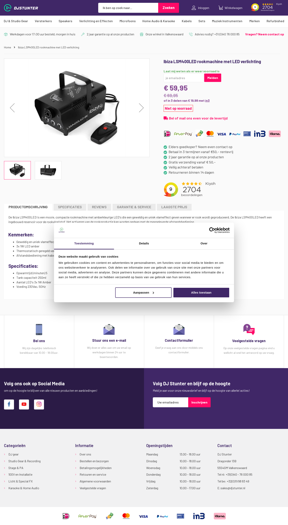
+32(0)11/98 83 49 (238, 481)
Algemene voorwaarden (95, 481)
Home (8, 47)
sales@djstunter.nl (233, 488)
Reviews (99, 207)
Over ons (85, 454)
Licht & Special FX (20, 481)
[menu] (144, 21)
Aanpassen (143, 292)
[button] (141, 108)
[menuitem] (16, 21)
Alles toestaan (201, 292)
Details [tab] (144, 243)
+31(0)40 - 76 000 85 (239, 474)
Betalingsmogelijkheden (96, 468)
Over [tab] (204, 243)
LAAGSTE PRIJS (174, 207)
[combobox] (128, 8)
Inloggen (200, 8)
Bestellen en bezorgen (94, 461)
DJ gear (13, 454)
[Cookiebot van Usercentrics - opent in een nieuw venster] (212, 230)
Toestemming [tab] (84, 243)
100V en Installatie (20, 474)
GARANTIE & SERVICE (134, 207)
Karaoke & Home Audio (23, 488)
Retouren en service (93, 474)
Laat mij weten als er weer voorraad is (192, 71)
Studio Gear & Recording (24, 461)
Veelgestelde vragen (93, 488)
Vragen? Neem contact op (264, 34)
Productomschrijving (28, 207)
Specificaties (70, 207)
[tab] (28, 207)
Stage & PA (15, 468)
